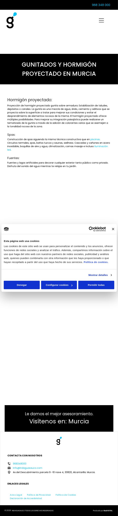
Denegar (22, 285)
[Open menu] (101, 20)
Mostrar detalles (98, 275)
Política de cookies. (96, 262)
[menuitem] (16, 494)
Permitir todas (96, 285)
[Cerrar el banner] (113, 229)
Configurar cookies (59, 285)
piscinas (95, 139)
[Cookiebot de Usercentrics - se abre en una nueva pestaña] (91, 229)
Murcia (78, 421)
